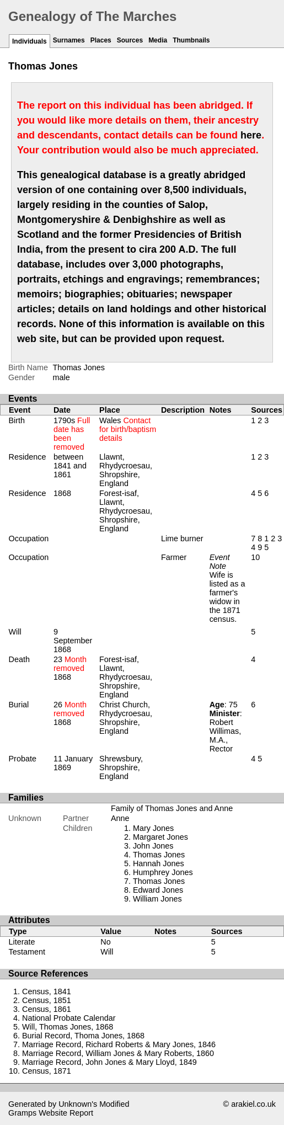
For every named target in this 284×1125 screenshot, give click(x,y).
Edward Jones (158, 890)
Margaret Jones (160, 837)
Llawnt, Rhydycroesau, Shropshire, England (125, 470)
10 (255, 557)
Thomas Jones (159, 854)
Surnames (69, 40)
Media (157, 40)
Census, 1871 (46, 1071)
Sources (130, 40)
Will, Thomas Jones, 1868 (67, 1026)
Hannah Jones (158, 863)
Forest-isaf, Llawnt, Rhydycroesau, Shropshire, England (125, 511)
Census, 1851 (46, 1000)
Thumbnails (191, 40)
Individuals (29, 41)
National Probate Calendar (69, 1018)
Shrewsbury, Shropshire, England (121, 767)
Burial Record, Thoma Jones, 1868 (83, 1035)
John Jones (153, 845)
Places (100, 40)
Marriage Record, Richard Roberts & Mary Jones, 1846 (119, 1044)
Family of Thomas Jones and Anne (172, 808)
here (250, 135)
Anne (120, 818)
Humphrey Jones (163, 872)
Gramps (22, 1112)
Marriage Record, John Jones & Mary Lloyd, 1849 (109, 1062)
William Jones (157, 898)
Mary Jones (153, 828)
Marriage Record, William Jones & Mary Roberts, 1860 (118, 1053)
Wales (127, 429)
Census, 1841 (46, 991)
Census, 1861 (46, 1009)
